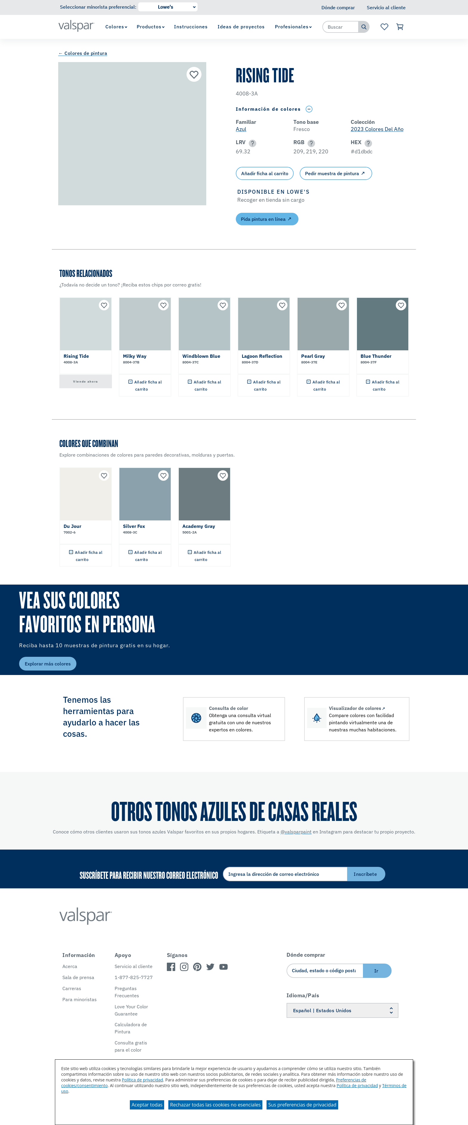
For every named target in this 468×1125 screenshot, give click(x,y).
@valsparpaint (296, 832)
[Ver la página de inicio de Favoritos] (384, 27)
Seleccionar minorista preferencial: (98, 7)
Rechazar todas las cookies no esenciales (215, 1104)
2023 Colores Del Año (377, 129)
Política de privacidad (142, 1080)
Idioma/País (303, 995)
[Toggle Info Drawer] (309, 109)
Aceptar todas (147, 1104)
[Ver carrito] (400, 27)
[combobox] (340, 27)
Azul (241, 129)
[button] (251, 143)
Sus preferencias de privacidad (302, 1104)
